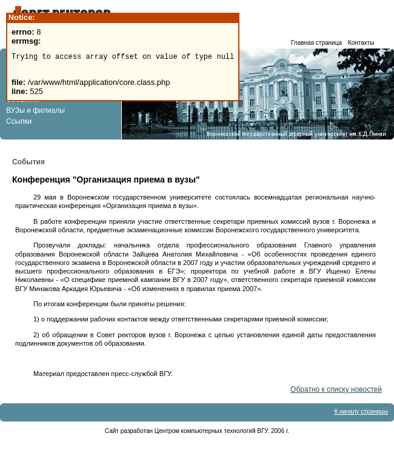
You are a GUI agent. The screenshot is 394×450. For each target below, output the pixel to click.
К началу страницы (361, 411)
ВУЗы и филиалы (35, 110)
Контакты (361, 42)
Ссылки (19, 121)
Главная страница (316, 42)
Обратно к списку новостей (336, 389)
